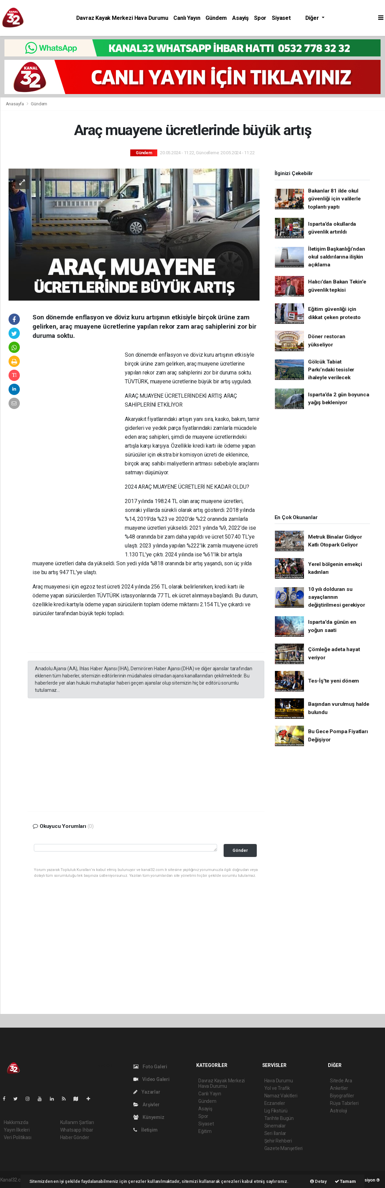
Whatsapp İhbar (76, 1130)
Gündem (216, 18)
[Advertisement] (78, 454)
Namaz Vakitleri (280, 1095)
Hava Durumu (278, 1080)
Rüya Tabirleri (344, 1103)
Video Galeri (151, 1079)
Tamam (345, 1181)
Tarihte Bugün (279, 1118)
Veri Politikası (17, 1137)
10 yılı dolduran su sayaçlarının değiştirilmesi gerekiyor (336, 597)
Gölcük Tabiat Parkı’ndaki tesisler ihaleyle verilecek (331, 370)
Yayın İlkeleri (17, 1130)
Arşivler (146, 1104)
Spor (260, 18)
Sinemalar (275, 1125)
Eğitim (205, 1131)
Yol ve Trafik (277, 1088)
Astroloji (338, 1110)
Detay (318, 1181)
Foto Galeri (150, 1066)
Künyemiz (148, 1117)
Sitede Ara (341, 1080)
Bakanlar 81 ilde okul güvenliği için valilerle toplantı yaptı (334, 199)
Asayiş (240, 18)
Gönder (240, 850)
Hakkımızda (16, 1122)
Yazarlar (146, 1092)
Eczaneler (274, 1103)
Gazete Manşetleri (283, 1148)
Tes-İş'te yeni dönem (333, 681)
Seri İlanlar (275, 1133)
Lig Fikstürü (276, 1110)
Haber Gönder (74, 1137)
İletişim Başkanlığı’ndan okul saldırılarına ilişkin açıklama (336, 257)
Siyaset (281, 18)
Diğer (312, 18)
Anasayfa (15, 103)
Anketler (339, 1088)
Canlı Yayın (186, 18)
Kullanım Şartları (77, 1122)
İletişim (145, 1130)
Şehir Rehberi (278, 1141)
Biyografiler (342, 1095)
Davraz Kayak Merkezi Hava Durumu (122, 18)
